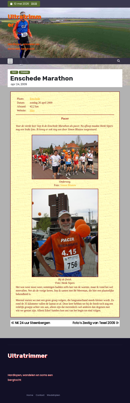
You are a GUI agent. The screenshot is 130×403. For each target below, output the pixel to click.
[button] (118, 61)
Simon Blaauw (68, 185)
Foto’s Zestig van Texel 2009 (96, 323)
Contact (40, 395)
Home (30, 395)
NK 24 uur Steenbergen (30, 323)
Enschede (35, 98)
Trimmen (24, 72)
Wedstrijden (53, 395)
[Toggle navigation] (11, 61)
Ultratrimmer (27, 355)
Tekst (14, 72)
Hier (32, 110)
